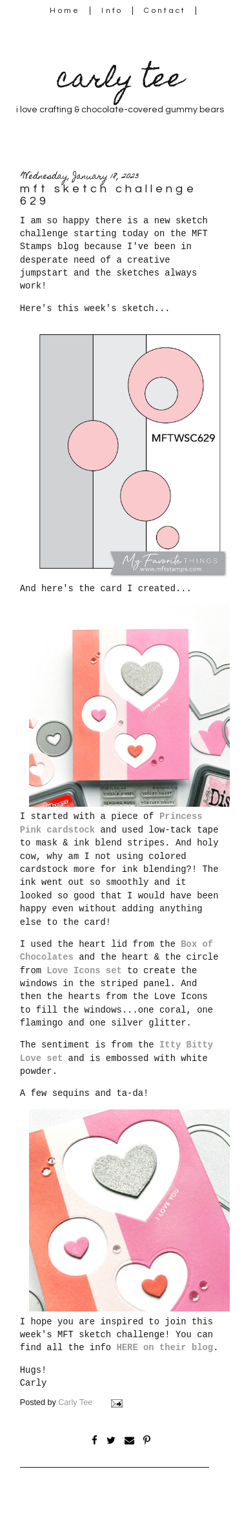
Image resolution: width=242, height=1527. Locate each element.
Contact (165, 10)
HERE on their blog (164, 1347)
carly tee (120, 81)
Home (65, 10)
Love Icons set (83, 971)
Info (112, 10)
